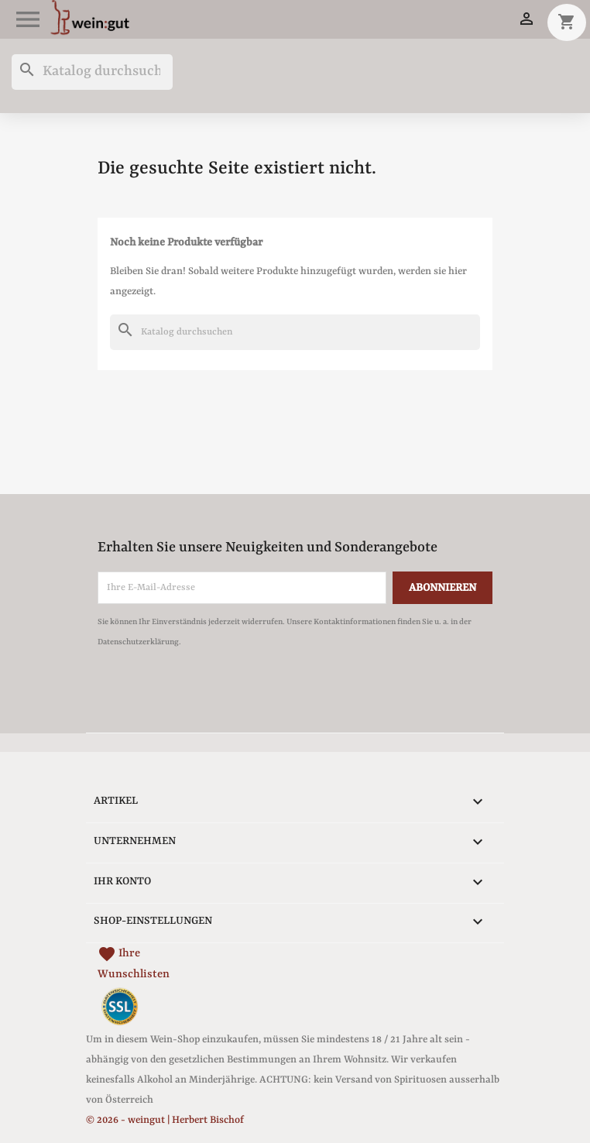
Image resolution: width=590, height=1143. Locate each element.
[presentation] (227, 694)
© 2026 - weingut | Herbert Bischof (165, 1120)
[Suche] (92, 72)
